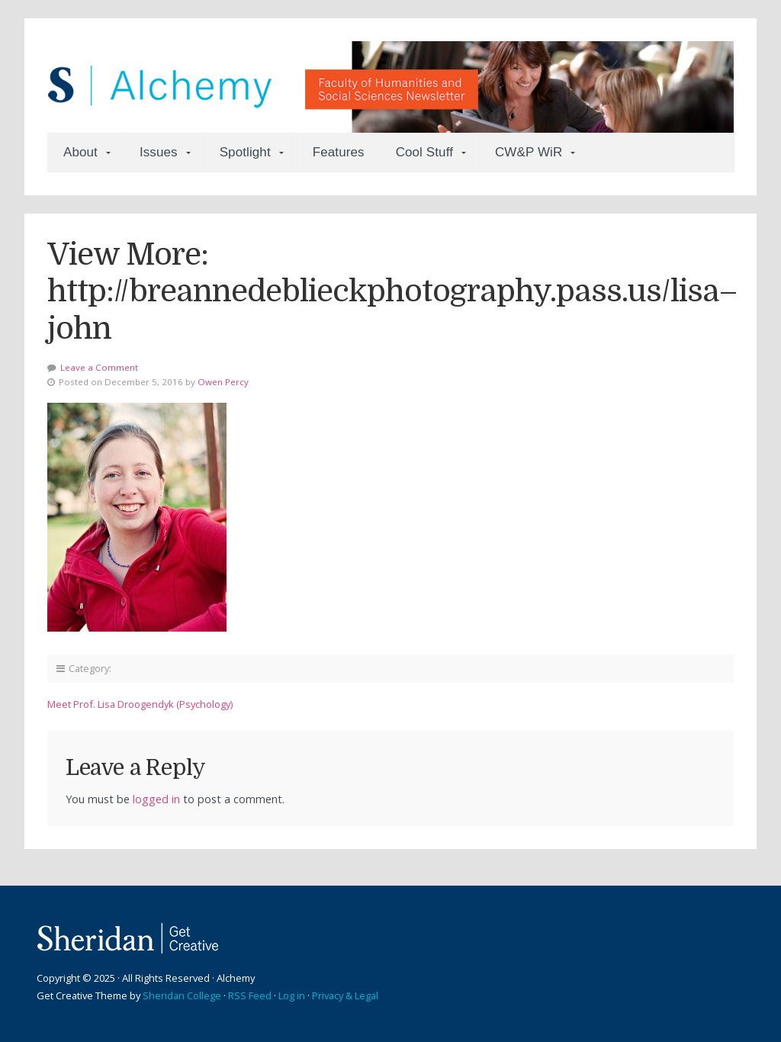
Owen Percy (223, 382)
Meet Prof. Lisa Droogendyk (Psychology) (140, 704)
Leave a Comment (99, 367)
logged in (156, 799)
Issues (159, 152)
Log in (291, 995)
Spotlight (245, 152)
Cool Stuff (424, 152)
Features (339, 152)
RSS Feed (250, 995)
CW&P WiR (528, 152)
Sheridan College (182, 995)
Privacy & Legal (345, 995)
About (80, 152)
